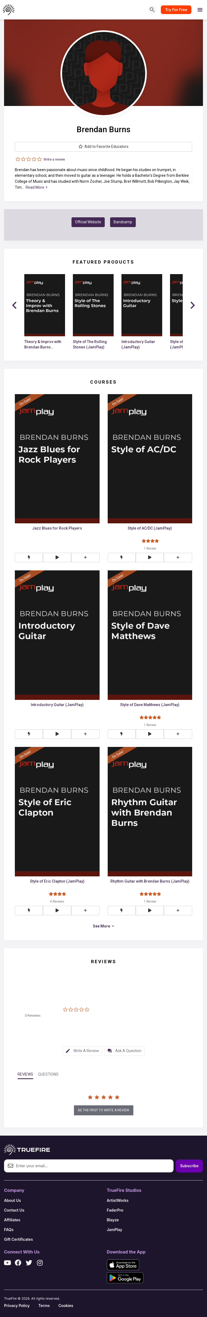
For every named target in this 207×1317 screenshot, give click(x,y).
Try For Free (176, 9)
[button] (57, 558)
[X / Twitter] (29, 1262)
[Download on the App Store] (123, 1264)
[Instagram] (39, 1262)
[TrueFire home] (9, 9)
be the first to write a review (103, 1110)
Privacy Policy (17, 1305)
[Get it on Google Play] (125, 1277)
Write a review (54, 159)
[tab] (82, 1051)
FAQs (8, 1229)
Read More (36, 187)
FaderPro (115, 1210)
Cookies (65, 1305)
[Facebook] (18, 1262)
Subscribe (189, 1165)
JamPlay (115, 1229)
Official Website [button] (88, 222)
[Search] (152, 9)
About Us (12, 1200)
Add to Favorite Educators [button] (103, 146)
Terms (44, 1305)
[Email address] (89, 1165)
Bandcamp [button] (123, 222)
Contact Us (14, 1210)
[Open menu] (200, 9)
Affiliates (12, 1220)
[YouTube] (7, 1262)
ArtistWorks (118, 1200)
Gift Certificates (18, 1239)
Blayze (113, 1220)
